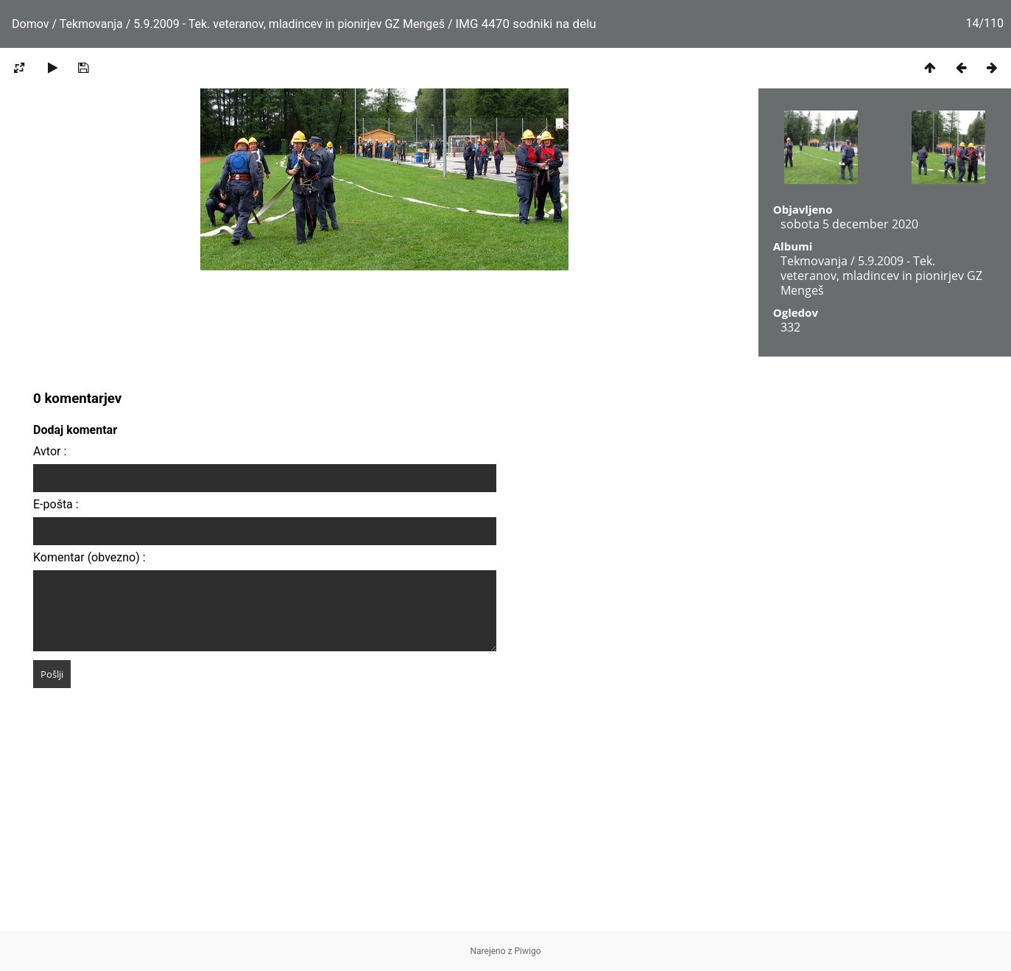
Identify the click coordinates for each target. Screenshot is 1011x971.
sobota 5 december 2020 (849, 224)
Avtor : (49, 451)
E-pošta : (56, 504)
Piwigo (528, 951)
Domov (30, 24)
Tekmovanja (91, 24)
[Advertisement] (506, 828)
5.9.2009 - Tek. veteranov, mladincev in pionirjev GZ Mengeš (289, 24)
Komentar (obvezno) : (89, 557)
